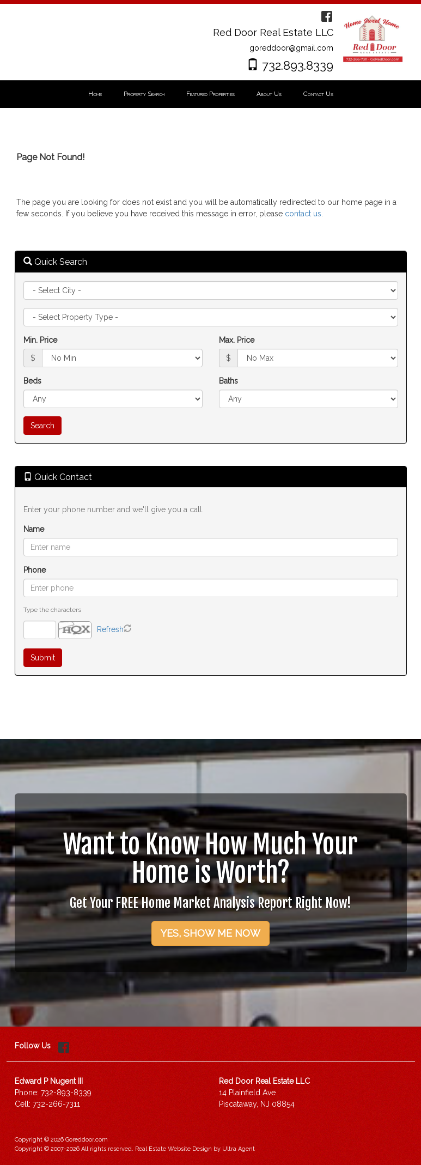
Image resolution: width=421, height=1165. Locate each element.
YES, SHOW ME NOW (210, 933)
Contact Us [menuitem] (318, 94)
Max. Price (236, 340)
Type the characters (52, 610)
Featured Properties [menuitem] (210, 94)
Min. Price (40, 340)
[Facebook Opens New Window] (326, 14)
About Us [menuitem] (269, 94)
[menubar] (211, 94)
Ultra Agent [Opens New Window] (238, 1148)
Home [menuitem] (95, 94)
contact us (303, 213)
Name (33, 529)
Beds (32, 381)
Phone (34, 570)
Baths (228, 381)
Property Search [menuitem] (144, 94)
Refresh (110, 629)
